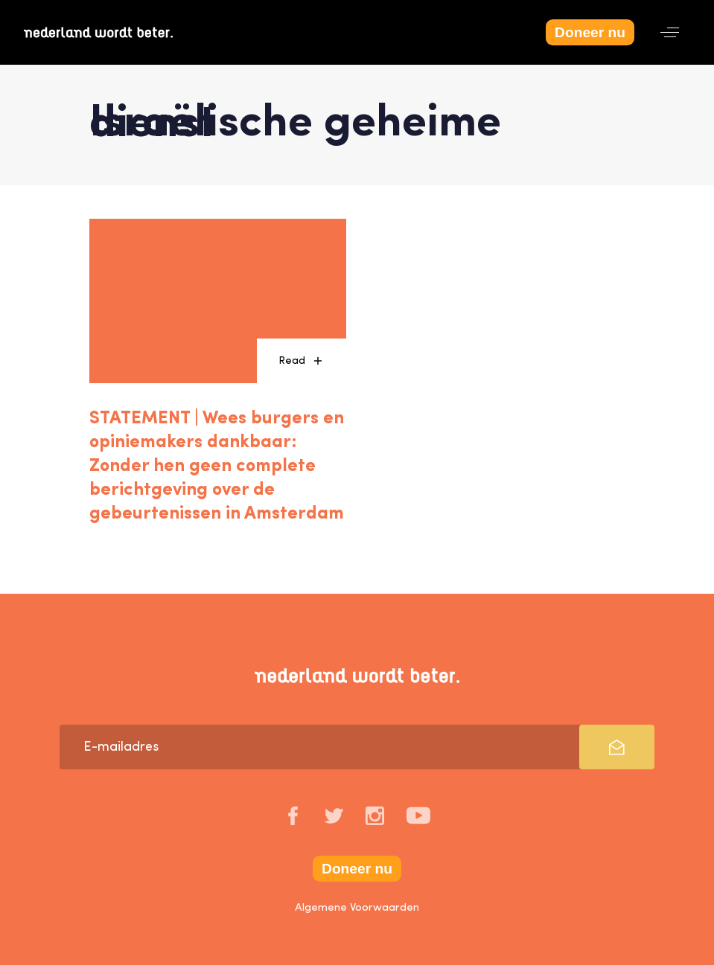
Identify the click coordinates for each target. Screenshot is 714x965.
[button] (669, 32)
